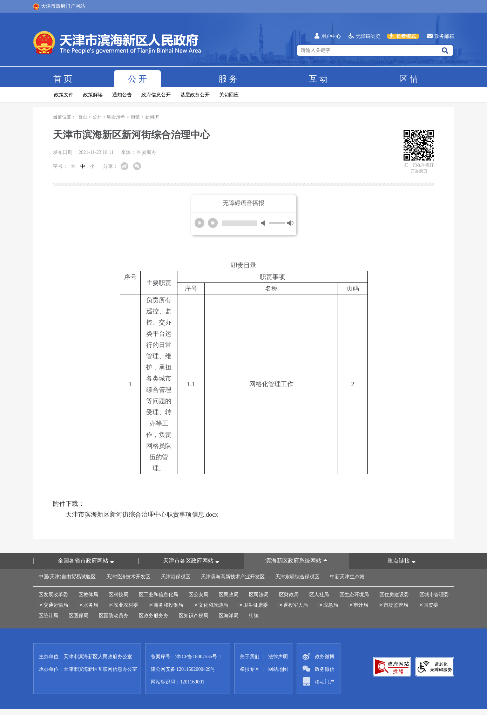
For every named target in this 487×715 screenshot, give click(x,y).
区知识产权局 (193, 615)
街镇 (135, 117)
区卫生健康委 (253, 605)
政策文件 (64, 94)
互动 (318, 78)
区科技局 (118, 594)
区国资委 (428, 605)
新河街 (152, 117)
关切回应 (229, 94)
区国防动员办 (113, 615)
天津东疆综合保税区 (297, 576)
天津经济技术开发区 (128, 576)
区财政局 (289, 594)
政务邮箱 (440, 36)
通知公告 (122, 94)
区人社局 (319, 594)
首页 (62, 78)
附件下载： (68, 503)
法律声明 (278, 656)
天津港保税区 (175, 576)
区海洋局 (228, 615)
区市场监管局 (393, 605)
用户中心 (327, 36)
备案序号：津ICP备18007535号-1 (186, 656)
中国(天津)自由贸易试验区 (67, 576)
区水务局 (88, 605)
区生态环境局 (354, 594)
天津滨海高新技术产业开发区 (233, 576)
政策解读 (93, 94)
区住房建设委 (394, 594)
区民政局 (228, 594)
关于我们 (249, 656)
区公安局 (198, 594)
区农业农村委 (123, 605)
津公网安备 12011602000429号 (183, 669)
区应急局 (328, 605)
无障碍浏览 (364, 36)
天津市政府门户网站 (59, 7)
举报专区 (249, 669)
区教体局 (88, 594)
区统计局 (48, 615)
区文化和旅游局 (211, 605)
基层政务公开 (195, 94)
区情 (408, 78)
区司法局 (259, 594)
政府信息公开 (156, 94)
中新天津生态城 (347, 576)
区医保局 (78, 615)
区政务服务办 (153, 615)
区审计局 (358, 605)
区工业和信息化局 (158, 594)
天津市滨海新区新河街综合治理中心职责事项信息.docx (142, 514)
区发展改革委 (53, 594)
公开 (137, 78)
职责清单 (116, 117)
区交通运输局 (53, 605)
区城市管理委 (434, 594)
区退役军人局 (293, 605)
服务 (227, 78)
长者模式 (403, 36)
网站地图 (278, 669)
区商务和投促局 (166, 605)
